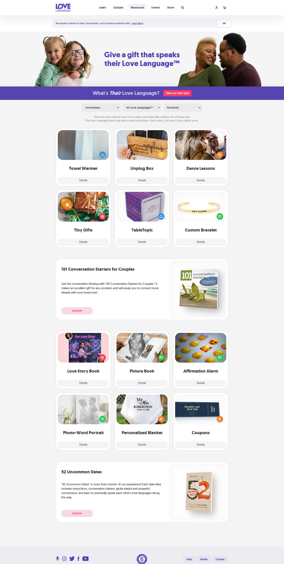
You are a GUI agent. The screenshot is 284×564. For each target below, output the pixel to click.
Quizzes (118, 7)
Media (203, 559)
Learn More (137, 23)
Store (170, 7)
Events (155, 7)
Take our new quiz (177, 93)
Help (189, 559)
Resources (137, 7)
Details (83, 180)
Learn (102, 7)
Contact (220, 559)
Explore (77, 311)
